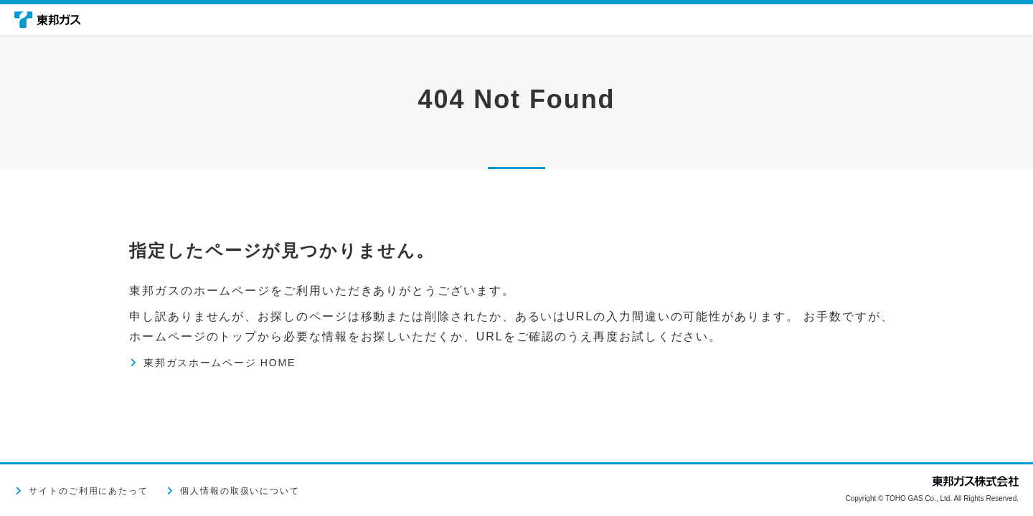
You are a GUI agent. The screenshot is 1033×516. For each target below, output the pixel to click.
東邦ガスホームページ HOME (232, 362)
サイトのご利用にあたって (88, 491)
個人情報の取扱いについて (240, 491)
